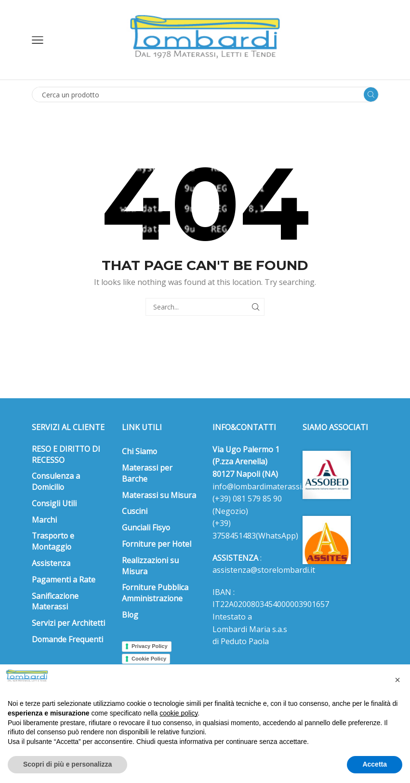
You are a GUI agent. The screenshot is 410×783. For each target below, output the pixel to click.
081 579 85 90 (256, 498)
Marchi (44, 519)
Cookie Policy (149, 659)
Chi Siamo (139, 451)
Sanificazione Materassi (55, 601)
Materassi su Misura (159, 495)
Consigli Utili (54, 503)
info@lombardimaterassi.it (260, 486)
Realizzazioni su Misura (150, 566)
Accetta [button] (374, 764)
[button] (397, 680)
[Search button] (371, 94)
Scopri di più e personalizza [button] (67, 764)
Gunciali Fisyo (146, 527)
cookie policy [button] (178, 713)
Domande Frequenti (67, 639)
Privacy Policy (150, 646)
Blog (130, 614)
